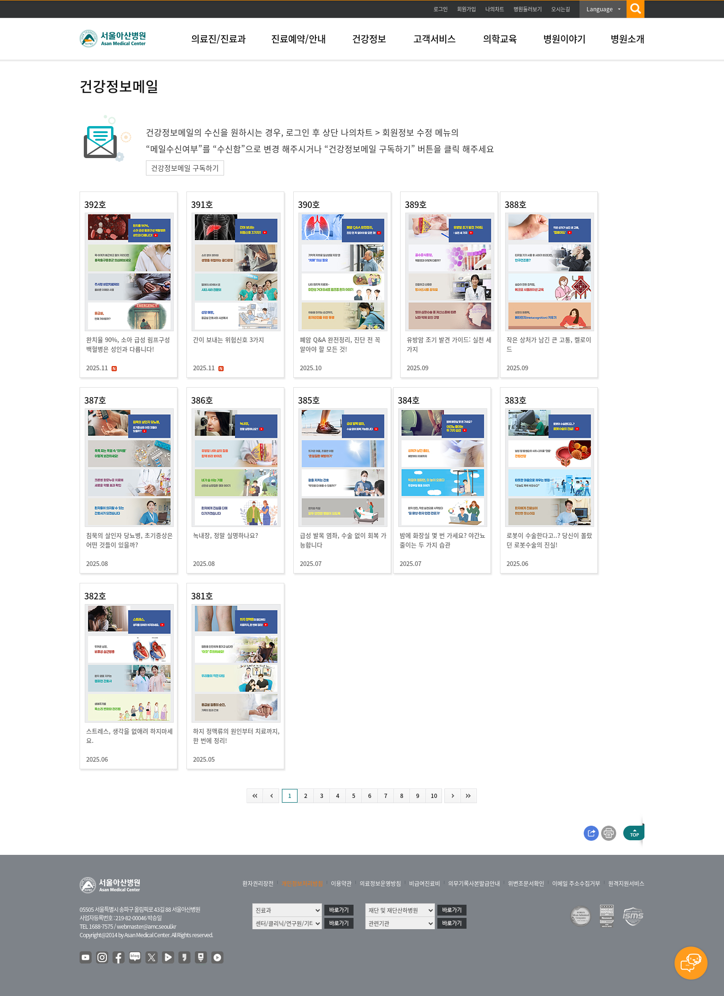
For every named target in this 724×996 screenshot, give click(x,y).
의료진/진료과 (218, 39)
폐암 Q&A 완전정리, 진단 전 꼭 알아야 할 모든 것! (340, 344)
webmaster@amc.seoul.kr (146, 926)
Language (600, 9)
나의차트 (494, 9)
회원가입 (466, 9)
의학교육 (500, 39)
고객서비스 (434, 39)
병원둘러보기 (528, 9)
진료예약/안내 (298, 39)
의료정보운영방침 (380, 883)
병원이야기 (564, 39)
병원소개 (627, 39)
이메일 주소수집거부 (576, 883)
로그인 (441, 9)
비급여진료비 (424, 883)
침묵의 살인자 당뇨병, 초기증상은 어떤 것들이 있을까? (129, 540)
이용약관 (341, 883)
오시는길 (560, 9)
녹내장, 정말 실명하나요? (225, 535)
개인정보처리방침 (302, 883)
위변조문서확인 (526, 883)
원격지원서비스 (626, 883)
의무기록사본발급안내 (474, 883)
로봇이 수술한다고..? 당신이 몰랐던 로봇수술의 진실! (549, 540)
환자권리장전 (258, 883)
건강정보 (369, 39)
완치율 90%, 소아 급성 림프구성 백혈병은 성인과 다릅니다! (128, 344)
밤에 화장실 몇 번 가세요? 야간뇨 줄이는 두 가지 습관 (442, 540)
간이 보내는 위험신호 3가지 (228, 339)
